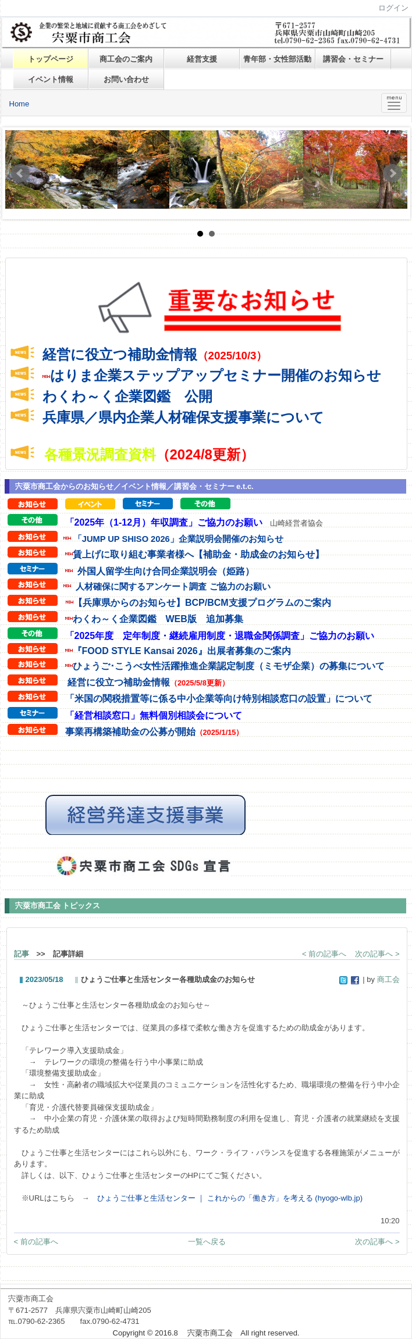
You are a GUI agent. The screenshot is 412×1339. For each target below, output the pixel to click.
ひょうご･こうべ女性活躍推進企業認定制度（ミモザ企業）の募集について (229, 666)
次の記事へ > (377, 953)
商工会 (388, 979)
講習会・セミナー (353, 59)
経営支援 (202, 59)
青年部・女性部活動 (277, 59)
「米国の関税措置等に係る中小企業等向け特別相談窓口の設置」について (218, 699)
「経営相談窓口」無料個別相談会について (153, 715)
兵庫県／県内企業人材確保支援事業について (183, 417)
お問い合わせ (126, 79)
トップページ (50, 59)
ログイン (393, 7)
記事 (21, 953)
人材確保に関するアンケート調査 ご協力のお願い (173, 586)
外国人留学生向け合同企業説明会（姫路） (165, 571)
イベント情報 (50, 79)
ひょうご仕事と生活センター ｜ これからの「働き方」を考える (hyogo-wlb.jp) (230, 1198)
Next (392, 173)
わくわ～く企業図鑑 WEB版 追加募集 (158, 619)
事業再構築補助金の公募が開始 (130, 732)
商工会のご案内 (126, 59)
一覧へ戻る (207, 1241)
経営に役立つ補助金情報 (119, 354)
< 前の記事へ (324, 953)
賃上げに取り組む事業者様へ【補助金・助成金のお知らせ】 (198, 554)
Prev (20, 173)
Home (19, 103)
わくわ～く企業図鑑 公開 (127, 396)
